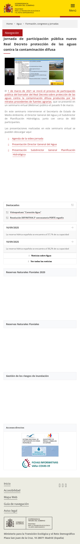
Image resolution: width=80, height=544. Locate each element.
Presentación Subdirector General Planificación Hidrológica (43, 152)
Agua (19, 23)
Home (9, 23)
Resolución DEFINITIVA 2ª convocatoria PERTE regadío (37, 217)
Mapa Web (10, 497)
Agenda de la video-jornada (27, 138)
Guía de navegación (16, 504)
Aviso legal (10, 511)
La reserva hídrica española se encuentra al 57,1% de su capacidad (37, 234)
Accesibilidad (12, 490)
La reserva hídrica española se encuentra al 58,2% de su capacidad (37, 248)
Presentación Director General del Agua (34, 144)
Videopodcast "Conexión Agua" (25, 212)
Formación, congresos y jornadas (41, 23)
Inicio (7, 483)
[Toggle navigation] (71, 8)
